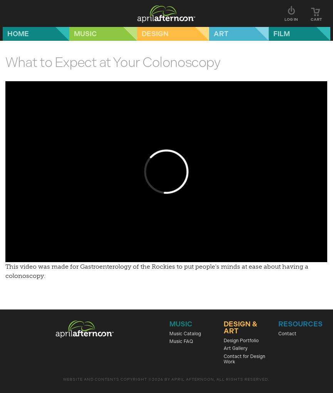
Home (18, 34)
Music (85, 34)
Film (281, 34)
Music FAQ (181, 341)
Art (221, 34)
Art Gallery (236, 348)
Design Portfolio (241, 340)
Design (155, 34)
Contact (287, 333)
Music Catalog (185, 333)
